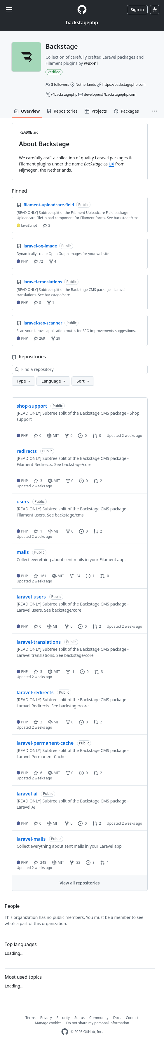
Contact (132, 1017)
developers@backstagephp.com (110, 94)
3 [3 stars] (38, 480)
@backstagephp (64, 94)
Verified (54, 71)
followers (60, 84)
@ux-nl (91, 63)
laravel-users (31, 597)
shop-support (32, 406)
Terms (30, 1017)
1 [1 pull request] (104, 862)
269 (39, 338)
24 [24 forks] (74, 575)
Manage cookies (48, 1022)
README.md (29, 133)
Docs (117, 1017)
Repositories (62, 111)
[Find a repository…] (80, 369)
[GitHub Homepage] (64, 1031)
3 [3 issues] (90, 862)
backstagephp (82, 22)
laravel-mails (31, 839)
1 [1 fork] (70, 671)
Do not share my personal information (97, 1022)
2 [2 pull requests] (97, 480)
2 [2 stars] (38, 722)
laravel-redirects (35, 692)
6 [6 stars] (38, 772)
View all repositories (80, 883)
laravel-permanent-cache (45, 743)
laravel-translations (39, 642)
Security (63, 1017)
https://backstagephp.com (124, 84)
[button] (154, 111)
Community (99, 1017)
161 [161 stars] (40, 575)
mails (23, 552)
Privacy (46, 1017)
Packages (126, 111)
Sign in (137, 9)
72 (38, 261)
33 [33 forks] (74, 862)
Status (79, 1017)
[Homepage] (82, 9)
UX (111, 164)
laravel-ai (27, 794)
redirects (27, 451)
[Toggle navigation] (9, 9)
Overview (27, 111)
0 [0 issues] (82, 435)
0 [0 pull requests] (97, 435)
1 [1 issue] (90, 575)
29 (55, 338)
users (23, 501)
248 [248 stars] (40, 862)
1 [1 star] (38, 531)
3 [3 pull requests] (98, 671)
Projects (96, 111)
